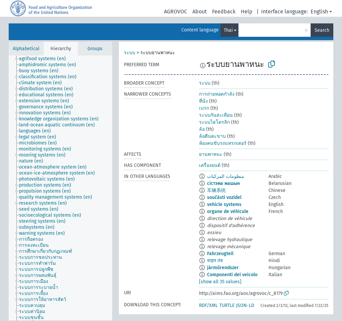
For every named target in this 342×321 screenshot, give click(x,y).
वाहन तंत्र (215, 260)
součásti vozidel (224, 197)
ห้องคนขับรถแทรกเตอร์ (222, 143)
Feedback (223, 11)
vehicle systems (224, 204)
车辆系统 (216, 190)
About (199, 11)
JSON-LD (245, 305)
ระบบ (129, 53)
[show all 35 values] (220, 282)
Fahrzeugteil (220, 253)
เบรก (204, 108)
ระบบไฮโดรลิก (214, 122)
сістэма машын (223, 183)
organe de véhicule (227, 211)
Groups (95, 48)
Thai (228, 30)
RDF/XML (208, 305)
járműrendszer (223, 268)
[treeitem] (45, 59)
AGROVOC (175, 11)
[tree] (60, 188)
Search (322, 30)
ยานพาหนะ (210, 154)
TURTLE (226, 305)
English (319, 11)
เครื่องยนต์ (209, 165)
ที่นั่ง (203, 101)
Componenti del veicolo (232, 275)
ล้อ (202, 129)
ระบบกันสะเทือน (216, 115)
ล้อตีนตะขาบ (212, 136)
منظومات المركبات (225, 176)
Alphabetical (26, 48)
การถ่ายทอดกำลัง (216, 94)
